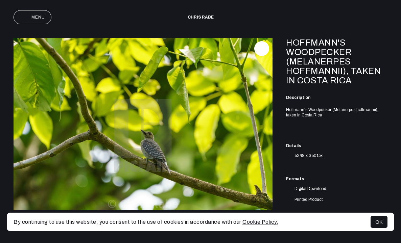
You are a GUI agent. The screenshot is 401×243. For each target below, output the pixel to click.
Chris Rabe (201, 17)
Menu (32, 17)
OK (379, 222)
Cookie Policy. (260, 222)
